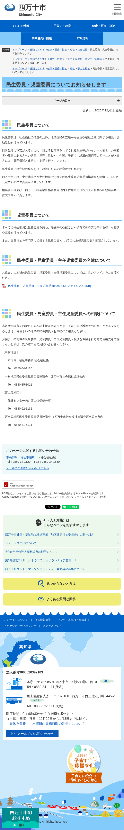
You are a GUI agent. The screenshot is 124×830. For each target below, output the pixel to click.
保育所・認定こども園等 (88, 59)
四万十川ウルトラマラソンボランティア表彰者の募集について (45, 569)
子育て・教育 (62, 25)
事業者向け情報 (42, 38)
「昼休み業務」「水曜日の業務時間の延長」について (45, 723)
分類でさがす (37, 49)
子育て (68, 59)
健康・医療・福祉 (103, 25)
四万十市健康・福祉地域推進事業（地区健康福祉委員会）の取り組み (49, 534)
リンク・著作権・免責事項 (73, 619)
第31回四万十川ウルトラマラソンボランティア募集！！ (41, 560)
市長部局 (12, 457)
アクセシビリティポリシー (20, 625)
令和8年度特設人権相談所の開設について (31, 551)
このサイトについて (16, 619)
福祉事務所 (27, 457)
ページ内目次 (62, 100)
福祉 (72, 49)
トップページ (19, 49)
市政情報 (82, 38)
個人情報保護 (43, 619)
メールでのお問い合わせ (35, 733)
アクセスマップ (52, 625)
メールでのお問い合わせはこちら (27, 468)
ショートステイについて (21, 543)
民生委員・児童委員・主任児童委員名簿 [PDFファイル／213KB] (49, 285)
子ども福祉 (84, 68)
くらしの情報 (20, 25)
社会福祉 (82, 49)
